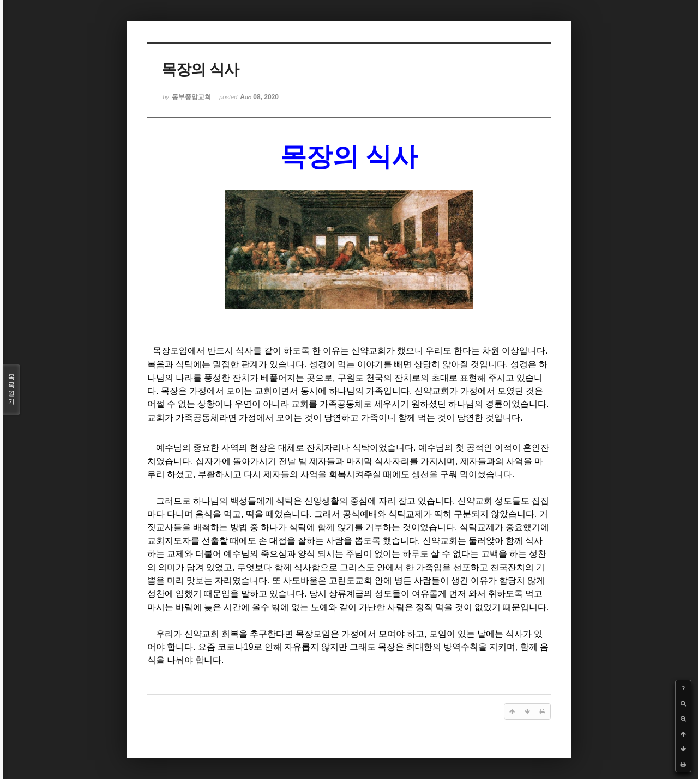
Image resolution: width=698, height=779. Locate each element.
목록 (11, 389)
